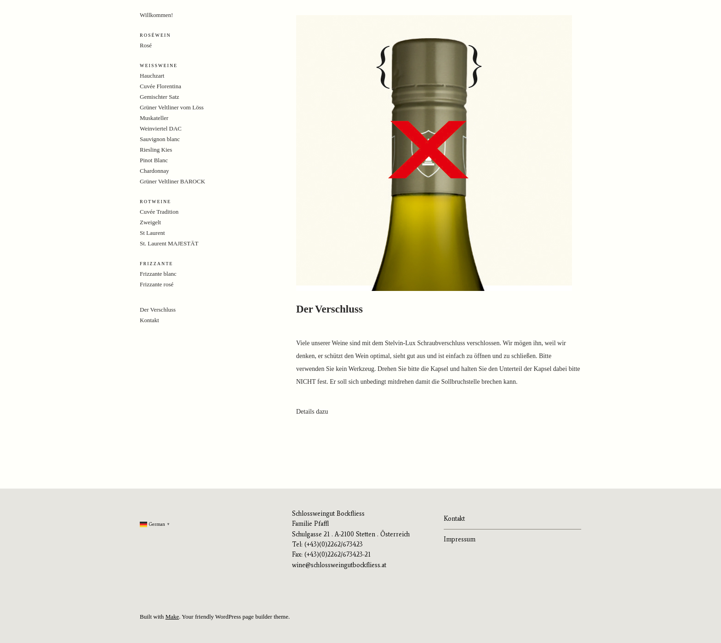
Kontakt (149, 320)
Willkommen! (156, 14)
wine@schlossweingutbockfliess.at (339, 565)
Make (172, 616)
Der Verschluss (158, 309)
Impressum (459, 539)
